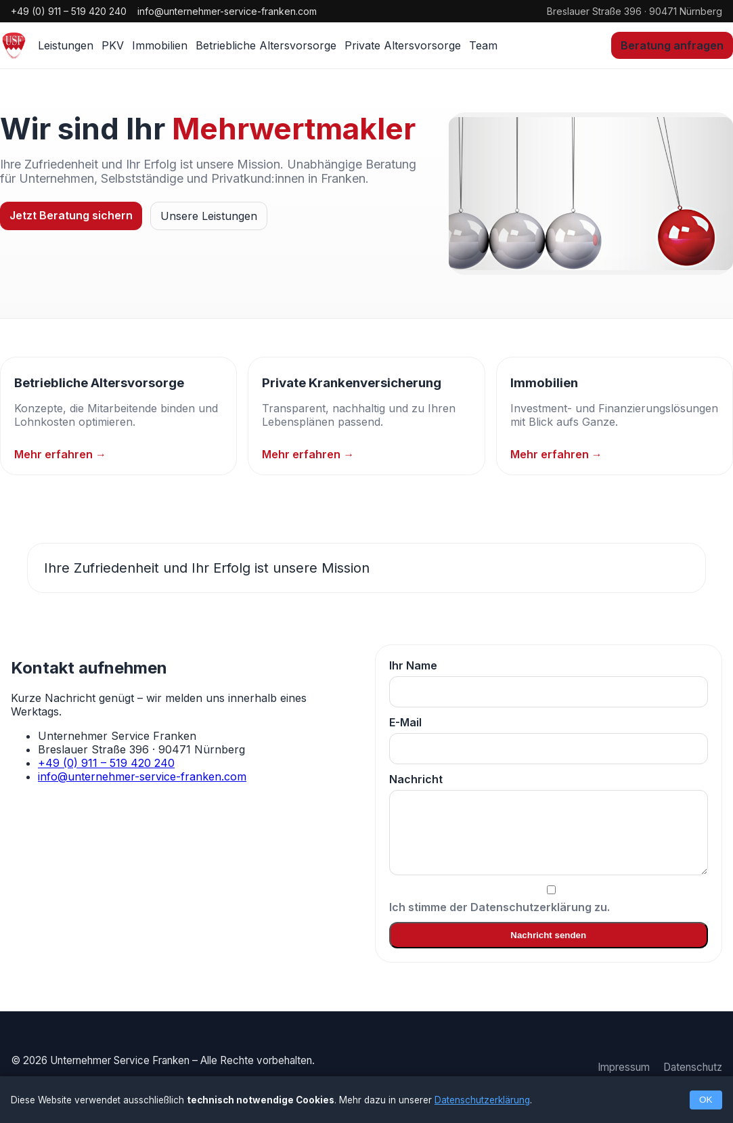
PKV (113, 45)
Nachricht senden (548, 935)
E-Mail (549, 739)
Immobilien (159, 45)
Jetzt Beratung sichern (71, 215)
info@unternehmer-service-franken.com (227, 11)
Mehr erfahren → (60, 454)
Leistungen (65, 45)
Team (483, 45)
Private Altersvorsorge (403, 45)
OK (706, 1100)
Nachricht (549, 823)
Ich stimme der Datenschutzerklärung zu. (549, 899)
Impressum (624, 1067)
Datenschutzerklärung (482, 1100)
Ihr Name (549, 683)
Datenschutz (692, 1067)
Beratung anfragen (672, 45)
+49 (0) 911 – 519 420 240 (69, 11)
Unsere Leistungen (208, 216)
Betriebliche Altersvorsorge (266, 45)
